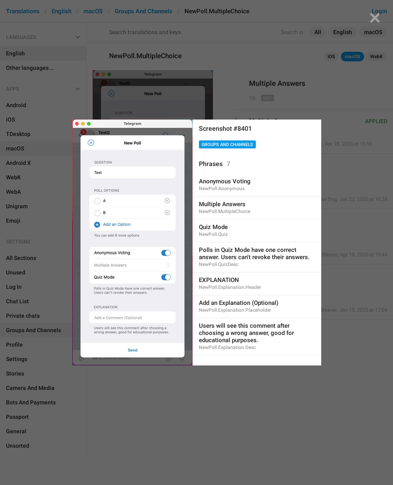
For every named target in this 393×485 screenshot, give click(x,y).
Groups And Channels (227, 144)
